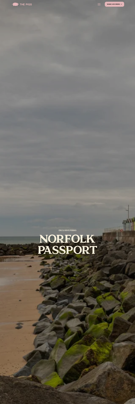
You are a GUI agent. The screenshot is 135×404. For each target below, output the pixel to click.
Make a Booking (113, 4)
